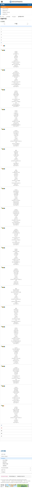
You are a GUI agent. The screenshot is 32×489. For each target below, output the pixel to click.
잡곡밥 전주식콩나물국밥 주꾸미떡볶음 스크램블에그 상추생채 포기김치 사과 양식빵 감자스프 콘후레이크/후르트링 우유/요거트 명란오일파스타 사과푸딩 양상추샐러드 (16, 355)
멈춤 (2, 486)
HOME (3, 16)
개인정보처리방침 (4, 476)
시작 (3, 486)
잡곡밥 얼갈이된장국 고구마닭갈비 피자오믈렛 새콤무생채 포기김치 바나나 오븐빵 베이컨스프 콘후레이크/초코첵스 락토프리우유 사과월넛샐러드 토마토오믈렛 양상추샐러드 (16, 197)
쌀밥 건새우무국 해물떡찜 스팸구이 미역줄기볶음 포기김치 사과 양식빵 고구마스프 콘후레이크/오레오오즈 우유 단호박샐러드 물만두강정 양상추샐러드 (16, 158)
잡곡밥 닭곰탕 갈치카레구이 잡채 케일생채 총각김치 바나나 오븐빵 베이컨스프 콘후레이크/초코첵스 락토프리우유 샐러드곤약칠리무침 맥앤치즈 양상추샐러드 (16, 59)
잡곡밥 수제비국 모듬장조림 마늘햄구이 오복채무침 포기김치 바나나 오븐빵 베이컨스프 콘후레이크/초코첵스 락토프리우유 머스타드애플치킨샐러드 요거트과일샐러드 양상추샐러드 (16, 335)
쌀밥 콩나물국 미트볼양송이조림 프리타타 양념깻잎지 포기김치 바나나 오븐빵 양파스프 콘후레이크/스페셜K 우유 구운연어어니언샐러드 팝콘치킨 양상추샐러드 (15, 177)
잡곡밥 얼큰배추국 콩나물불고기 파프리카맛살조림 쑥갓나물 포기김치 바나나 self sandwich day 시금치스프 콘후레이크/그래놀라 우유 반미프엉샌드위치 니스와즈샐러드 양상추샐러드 (16, 237)
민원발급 (3, 472)
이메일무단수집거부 (21, 476)
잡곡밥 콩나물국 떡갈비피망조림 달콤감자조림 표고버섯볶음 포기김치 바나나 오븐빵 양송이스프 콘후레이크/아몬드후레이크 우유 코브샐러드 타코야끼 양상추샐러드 (16, 414)
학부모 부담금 (4, 456)
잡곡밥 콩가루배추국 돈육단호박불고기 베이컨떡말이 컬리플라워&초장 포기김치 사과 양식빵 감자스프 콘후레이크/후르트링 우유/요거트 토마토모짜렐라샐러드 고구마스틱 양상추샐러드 (15, 79)
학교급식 (4, 6)
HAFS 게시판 (5, 8)
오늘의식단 (5, 14)
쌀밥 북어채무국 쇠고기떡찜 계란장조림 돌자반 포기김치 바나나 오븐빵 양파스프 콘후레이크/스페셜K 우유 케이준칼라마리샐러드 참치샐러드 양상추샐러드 (15, 316)
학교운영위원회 (4, 467)
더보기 (1, 486)
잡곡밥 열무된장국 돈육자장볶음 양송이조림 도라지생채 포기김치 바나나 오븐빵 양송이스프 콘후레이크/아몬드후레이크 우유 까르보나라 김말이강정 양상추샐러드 (16, 276)
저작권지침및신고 (12, 476)
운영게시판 (5, 10)
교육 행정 (8, 16)
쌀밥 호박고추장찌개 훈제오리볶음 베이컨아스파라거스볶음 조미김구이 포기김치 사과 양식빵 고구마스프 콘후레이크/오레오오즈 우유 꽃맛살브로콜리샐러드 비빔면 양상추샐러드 (16, 296)
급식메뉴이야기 (21, 16)
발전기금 (3, 469)
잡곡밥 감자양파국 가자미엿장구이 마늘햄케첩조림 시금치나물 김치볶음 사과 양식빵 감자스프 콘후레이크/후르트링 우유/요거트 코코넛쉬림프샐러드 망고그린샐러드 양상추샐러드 (16, 217)
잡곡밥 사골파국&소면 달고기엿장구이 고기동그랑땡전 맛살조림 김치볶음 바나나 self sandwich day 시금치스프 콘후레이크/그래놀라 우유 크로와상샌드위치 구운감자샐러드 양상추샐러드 (16, 375)
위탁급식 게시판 (6, 12)
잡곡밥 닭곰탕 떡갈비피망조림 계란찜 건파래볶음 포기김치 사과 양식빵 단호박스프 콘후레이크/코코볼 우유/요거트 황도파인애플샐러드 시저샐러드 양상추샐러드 (16, 256)
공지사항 (3, 454)
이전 (5, 485)
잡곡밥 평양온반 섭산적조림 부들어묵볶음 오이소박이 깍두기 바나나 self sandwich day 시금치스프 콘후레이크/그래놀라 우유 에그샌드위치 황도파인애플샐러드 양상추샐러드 (16, 98)
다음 (28, 485)
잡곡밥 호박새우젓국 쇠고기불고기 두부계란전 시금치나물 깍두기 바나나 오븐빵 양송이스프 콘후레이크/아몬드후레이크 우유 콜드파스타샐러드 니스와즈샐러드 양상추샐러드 (16, 138)
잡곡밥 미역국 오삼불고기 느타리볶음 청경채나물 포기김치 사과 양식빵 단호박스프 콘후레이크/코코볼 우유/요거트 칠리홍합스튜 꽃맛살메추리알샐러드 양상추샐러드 (15, 118)
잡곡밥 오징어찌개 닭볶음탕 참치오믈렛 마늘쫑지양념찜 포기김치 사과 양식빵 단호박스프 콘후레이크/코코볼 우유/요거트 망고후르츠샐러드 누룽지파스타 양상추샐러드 (16, 395)
